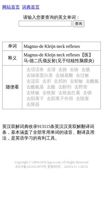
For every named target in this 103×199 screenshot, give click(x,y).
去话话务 (35, 69)
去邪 (46, 81)
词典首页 (31, 7)
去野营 (80, 87)
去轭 (74, 69)
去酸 (51, 87)
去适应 (33, 81)
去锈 (87, 92)
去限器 (33, 104)
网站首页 (11, 7)
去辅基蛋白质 (39, 75)
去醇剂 (64, 87)
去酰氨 (92, 81)
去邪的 (60, 81)
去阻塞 (82, 98)
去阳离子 (35, 98)
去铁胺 (48, 92)
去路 (62, 69)
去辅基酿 (64, 75)
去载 (85, 69)
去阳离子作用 (60, 98)
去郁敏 (76, 81)
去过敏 (82, 75)
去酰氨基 (35, 87)
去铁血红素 (69, 92)
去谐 (51, 69)
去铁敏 (33, 92)
